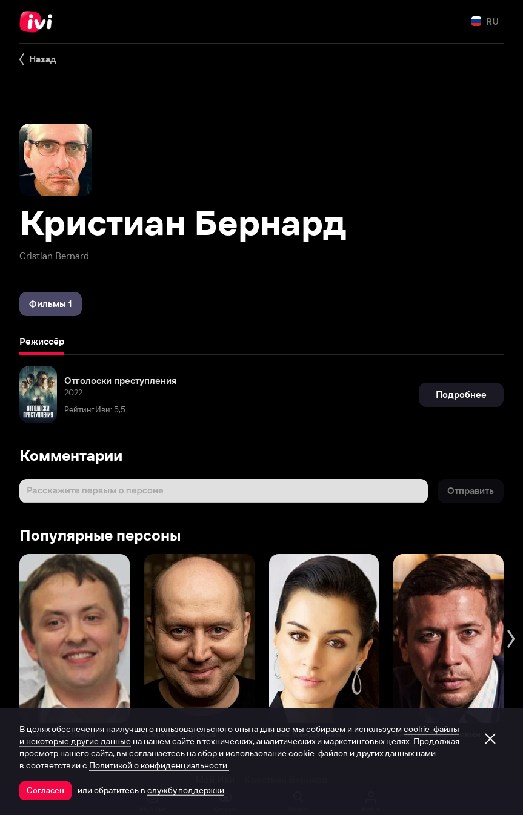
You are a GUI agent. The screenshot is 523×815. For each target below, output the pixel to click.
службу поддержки (185, 790)
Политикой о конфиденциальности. (159, 765)
